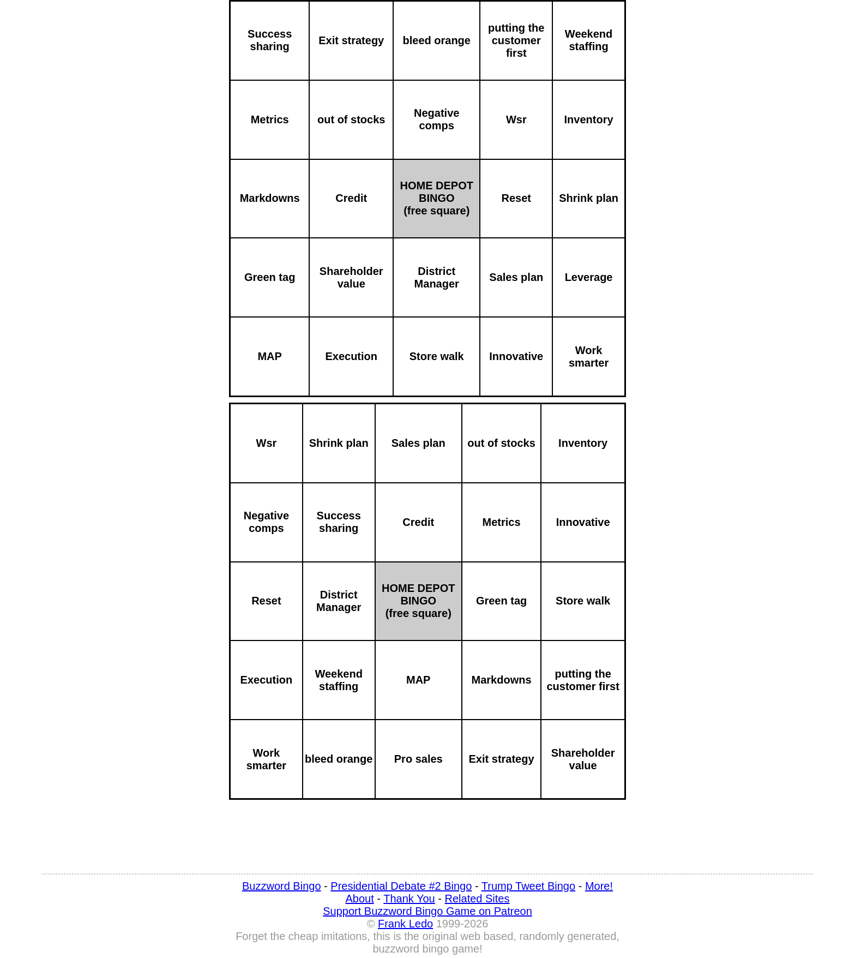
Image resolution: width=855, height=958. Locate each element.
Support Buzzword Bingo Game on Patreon (427, 911)
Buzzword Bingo (281, 886)
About (360, 899)
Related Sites (477, 899)
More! (599, 886)
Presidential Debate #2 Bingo (401, 886)
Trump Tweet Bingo (528, 886)
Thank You (409, 899)
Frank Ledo (405, 924)
